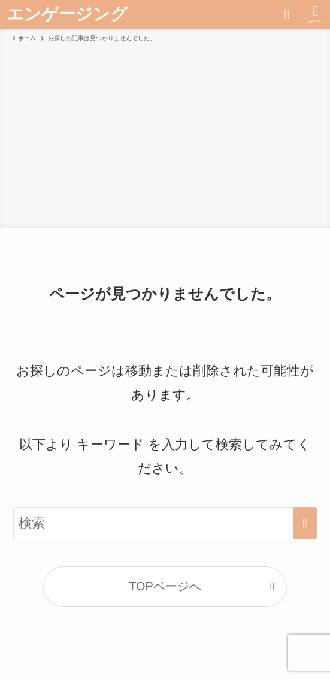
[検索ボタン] (287, 14)
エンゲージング (67, 14)
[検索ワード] (165, 523)
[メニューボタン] (315, 14)
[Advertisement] (165, 133)
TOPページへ (165, 586)
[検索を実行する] (305, 523)
